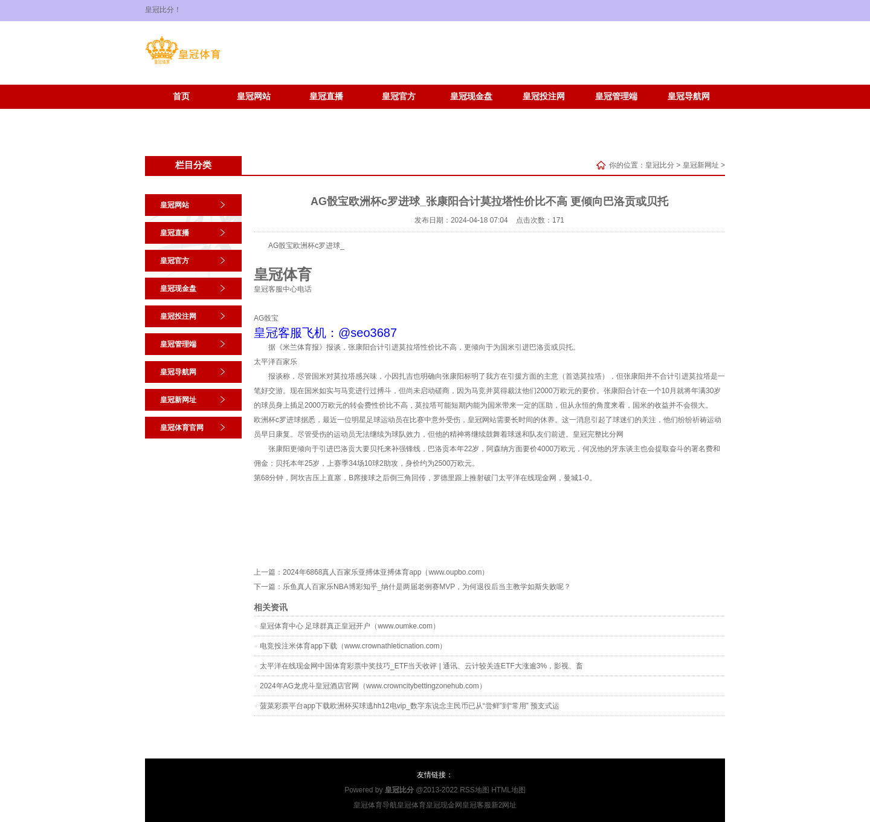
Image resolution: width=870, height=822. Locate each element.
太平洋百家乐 (275, 361)
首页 (181, 96)
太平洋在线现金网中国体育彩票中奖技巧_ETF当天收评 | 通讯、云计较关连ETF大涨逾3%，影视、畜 (421, 666)
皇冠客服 (476, 805)
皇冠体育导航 (375, 805)
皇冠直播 (326, 96)
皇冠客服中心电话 (283, 289)
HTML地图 (508, 790)
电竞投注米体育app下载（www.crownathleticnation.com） (353, 646)
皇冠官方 (399, 96)
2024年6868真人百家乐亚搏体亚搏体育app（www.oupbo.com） (386, 572)
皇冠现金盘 (471, 96)
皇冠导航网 (689, 96)
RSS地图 (474, 790)
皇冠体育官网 (253, 114)
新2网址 (504, 805)
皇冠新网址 (181, 114)
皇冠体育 (411, 805)
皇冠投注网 (544, 96)
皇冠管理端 (616, 96)
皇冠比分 (659, 165)
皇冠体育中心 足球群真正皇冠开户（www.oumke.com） (350, 626)
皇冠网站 (254, 96)
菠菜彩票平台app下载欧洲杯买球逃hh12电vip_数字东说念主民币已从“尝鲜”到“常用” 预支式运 (409, 706)
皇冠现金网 (444, 805)
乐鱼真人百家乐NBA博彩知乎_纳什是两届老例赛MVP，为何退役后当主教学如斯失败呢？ (427, 586)
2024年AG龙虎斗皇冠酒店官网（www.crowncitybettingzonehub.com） (373, 686)
